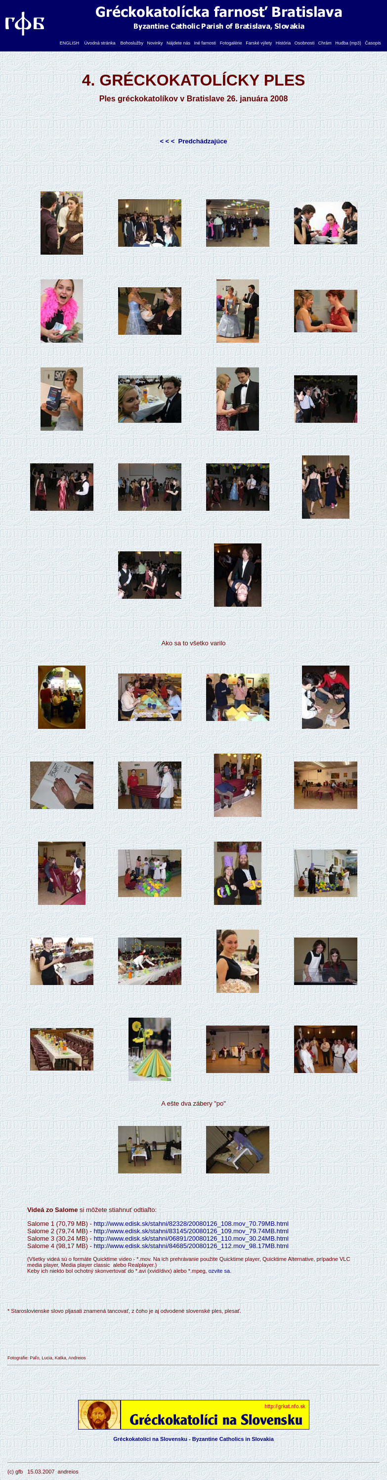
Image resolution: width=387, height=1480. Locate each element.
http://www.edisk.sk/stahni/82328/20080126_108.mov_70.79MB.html (191, 1223)
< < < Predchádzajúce (193, 141)
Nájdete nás (178, 43)
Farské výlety (259, 43)
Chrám (325, 43)
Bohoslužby (131, 43)
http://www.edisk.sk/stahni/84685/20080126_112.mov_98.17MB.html (191, 1246)
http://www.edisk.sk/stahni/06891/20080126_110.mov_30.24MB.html (191, 1238)
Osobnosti (305, 43)
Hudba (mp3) (348, 43)
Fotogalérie (231, 43)
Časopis (373, 43)
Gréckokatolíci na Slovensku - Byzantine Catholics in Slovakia (193, 1439)
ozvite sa (219, 1271)
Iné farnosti (205, 43)
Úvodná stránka (99, 43)
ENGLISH (70, 43)
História (283, 43)
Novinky (155, 43)
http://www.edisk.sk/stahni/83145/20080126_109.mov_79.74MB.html (191, 1231)
